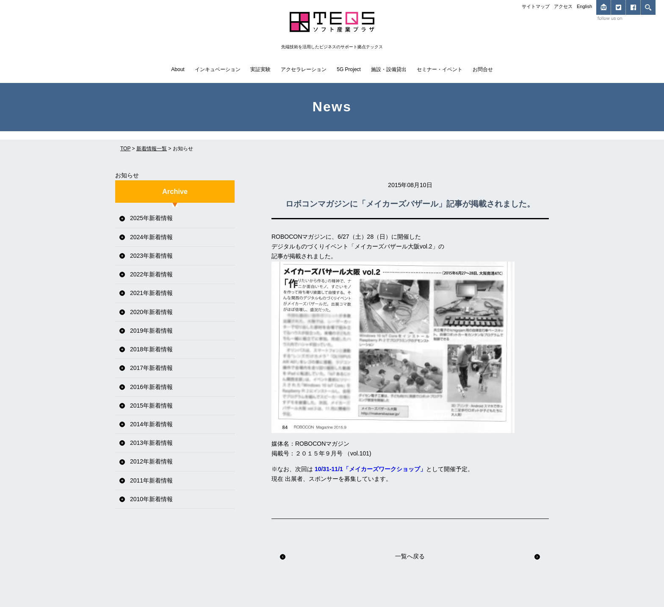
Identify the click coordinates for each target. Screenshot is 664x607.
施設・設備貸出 (389, 69)
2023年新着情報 (151, 255)
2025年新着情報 (151, 218)
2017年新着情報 (151, 367)
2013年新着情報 (151, 442)
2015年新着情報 (151, 405)
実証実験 (260, 69)
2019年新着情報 (151, 330)
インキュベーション (218, 69)
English (584, 6)
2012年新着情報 (151, 461)
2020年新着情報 (151, 312)
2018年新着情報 (151, 349)
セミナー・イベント (439, 69)
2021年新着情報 (151, 293)
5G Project (349, 69)
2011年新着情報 (151, 480)
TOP (125, 149)
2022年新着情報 (151, 274)
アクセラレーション (303, 69)
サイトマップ (536, 6)
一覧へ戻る (410, 556)
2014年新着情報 (151, 424)
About (177, 69)
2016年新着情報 (151, 387)
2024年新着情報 (151, 237)
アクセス (563, 6)
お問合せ (483, 69)
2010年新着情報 (151, 499)
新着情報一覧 (151, 149)
